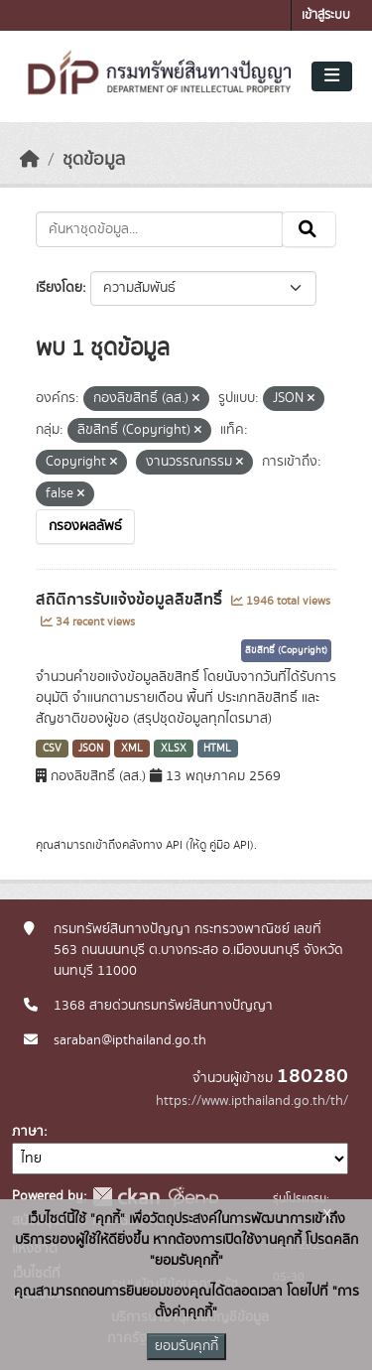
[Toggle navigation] (331, 76)
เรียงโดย (59, 288)
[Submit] (309, 229)
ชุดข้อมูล (93, 160)
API (174, 845)
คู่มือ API (229, 845)
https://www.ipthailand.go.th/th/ (252, 1101)
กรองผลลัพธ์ (85, 526)
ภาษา (28, 1132)
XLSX (173, 748)
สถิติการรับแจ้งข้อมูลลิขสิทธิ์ (131, 600)
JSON (90, 748)
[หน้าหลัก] (30, 160)
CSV (52, 748)
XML (132, 748)
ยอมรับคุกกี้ (186, 1346)
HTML (217, 748)
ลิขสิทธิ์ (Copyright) (286, 650)
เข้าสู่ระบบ (326, 15)
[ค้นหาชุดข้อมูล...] (159, 229)
